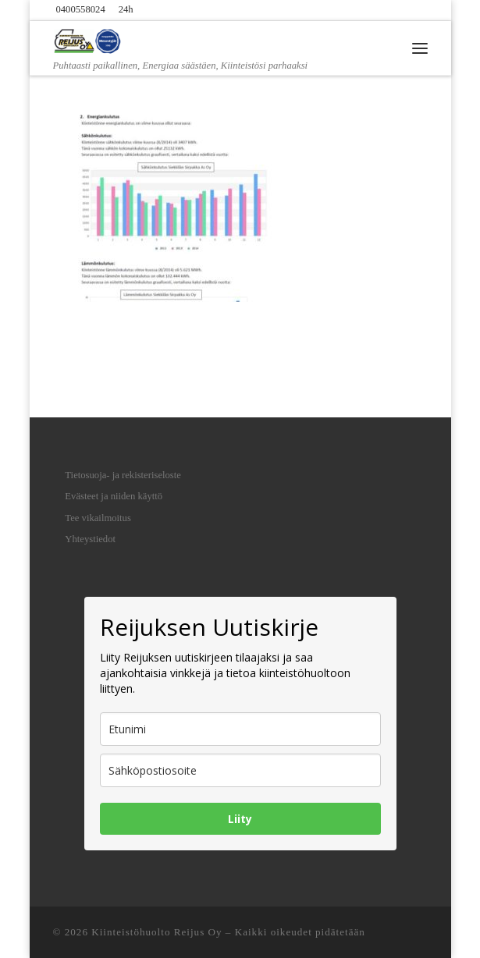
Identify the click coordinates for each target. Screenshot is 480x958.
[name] (240, 729)
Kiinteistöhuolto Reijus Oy (156, 932)
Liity (240, 818)
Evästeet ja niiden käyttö (113, 496)
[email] (240, 770)
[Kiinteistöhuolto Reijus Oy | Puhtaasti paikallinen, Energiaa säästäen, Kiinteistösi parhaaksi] (88, 39)
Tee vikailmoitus (98, 518)
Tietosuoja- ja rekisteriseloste (123, 475)
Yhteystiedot (90, 539)
